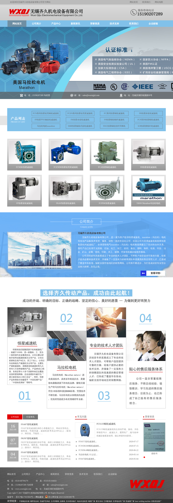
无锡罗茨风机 (45, 501)
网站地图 (159, 2)
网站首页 (134, 2)
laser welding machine (143, 501)
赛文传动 (99, 501)
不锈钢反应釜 (24, 501)
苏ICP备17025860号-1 (25, 497)
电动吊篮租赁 (82, 501)
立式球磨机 (55, 501)
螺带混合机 (34, 501)
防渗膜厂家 (130, 501)
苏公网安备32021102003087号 (60, 497)
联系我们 (146, 2)
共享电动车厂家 (119, 501)
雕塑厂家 (91, 501)
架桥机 (62, 501)
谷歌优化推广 (156, 501)
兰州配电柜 (108, 501)
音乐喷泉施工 (71, 501)
